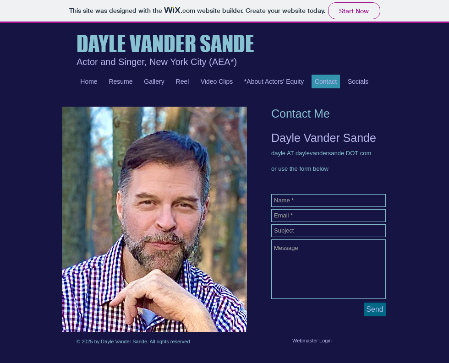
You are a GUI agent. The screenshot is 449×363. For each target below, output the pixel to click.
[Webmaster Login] (312, 340)
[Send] (375, 309)
